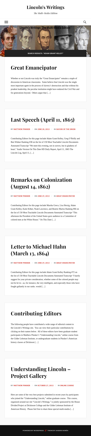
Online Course (67, 385)
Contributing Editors (36, 313)
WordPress (39, 430)
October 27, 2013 (46, 385)
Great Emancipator (34, 67)
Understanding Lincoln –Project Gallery (41, 372)
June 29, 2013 (44, 196)
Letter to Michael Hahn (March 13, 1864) (38, 250)
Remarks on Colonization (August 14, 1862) (41, 183)
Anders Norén (62, 430)
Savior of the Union (65, 129)
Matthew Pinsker (22, 129)
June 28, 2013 (44, 129)
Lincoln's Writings (45, 7)
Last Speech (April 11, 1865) (42, 119)
